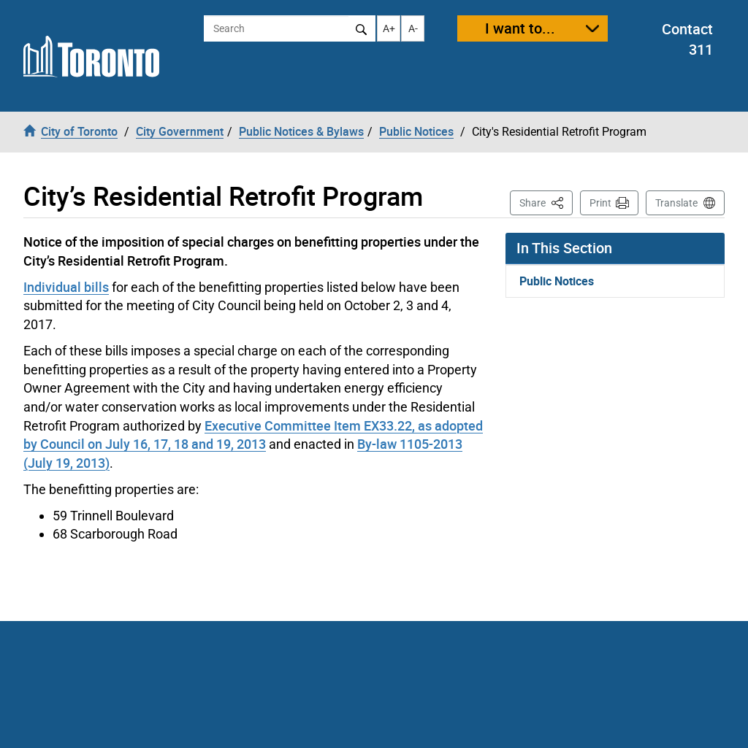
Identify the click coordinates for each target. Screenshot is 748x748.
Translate (676, 203)
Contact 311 (687, 39)
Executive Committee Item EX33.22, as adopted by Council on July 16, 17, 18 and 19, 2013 (253, 435)
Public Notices (556, 281)
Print (600, 203)
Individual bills (66, 287)
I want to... (520, 28)
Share (546, 202)
